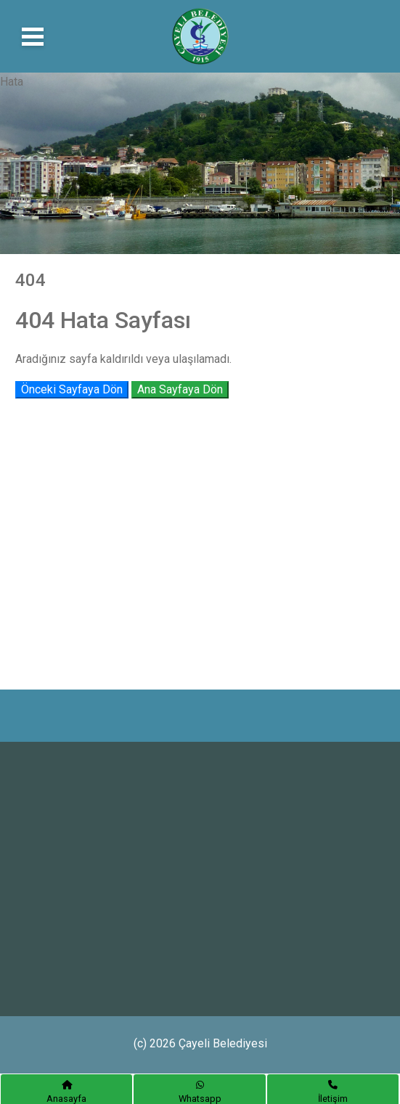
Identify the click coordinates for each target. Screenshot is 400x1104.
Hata (11, 82)
